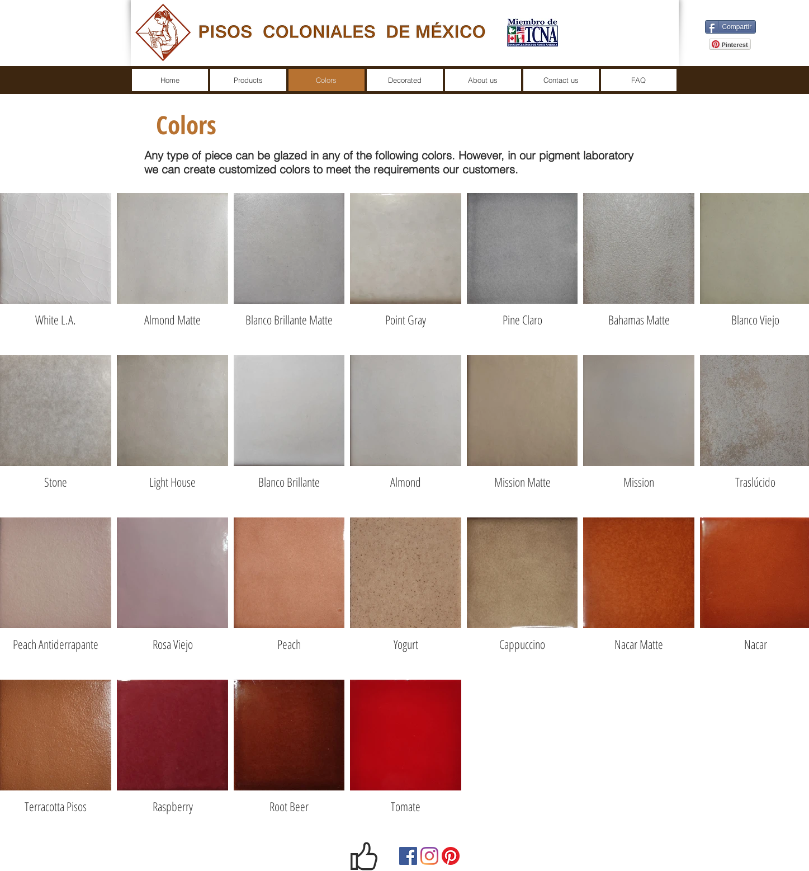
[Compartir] (730, 27)
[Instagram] (429, 856)
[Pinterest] (451, 856)
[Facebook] (408, 856)
